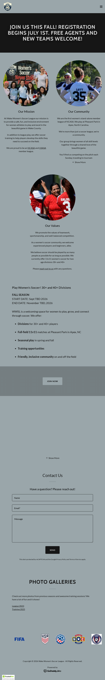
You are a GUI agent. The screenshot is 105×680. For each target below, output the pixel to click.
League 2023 (18, 606)
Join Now (52, 381)
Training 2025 (18, 609)
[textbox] (52, 497)
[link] (7, 6)
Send (52, 550)
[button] (101, 6)
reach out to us (46, 268)
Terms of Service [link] (75, 559)
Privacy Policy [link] (61, 559)
